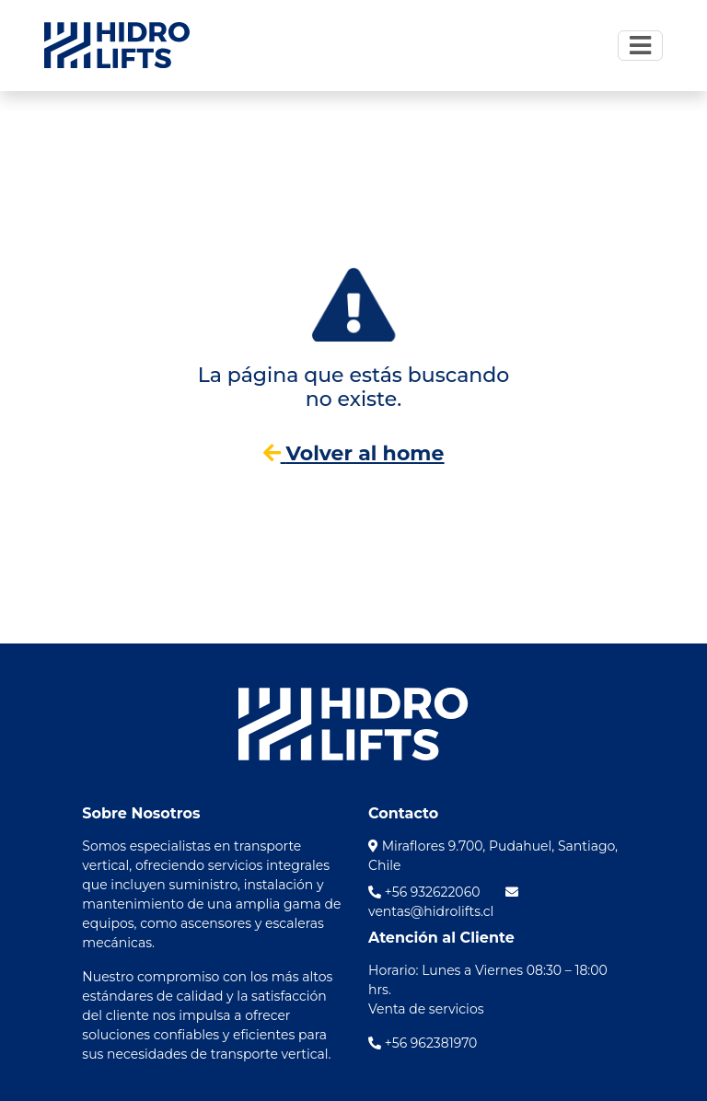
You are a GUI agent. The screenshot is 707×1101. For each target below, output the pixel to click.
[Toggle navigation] (640, 45)
